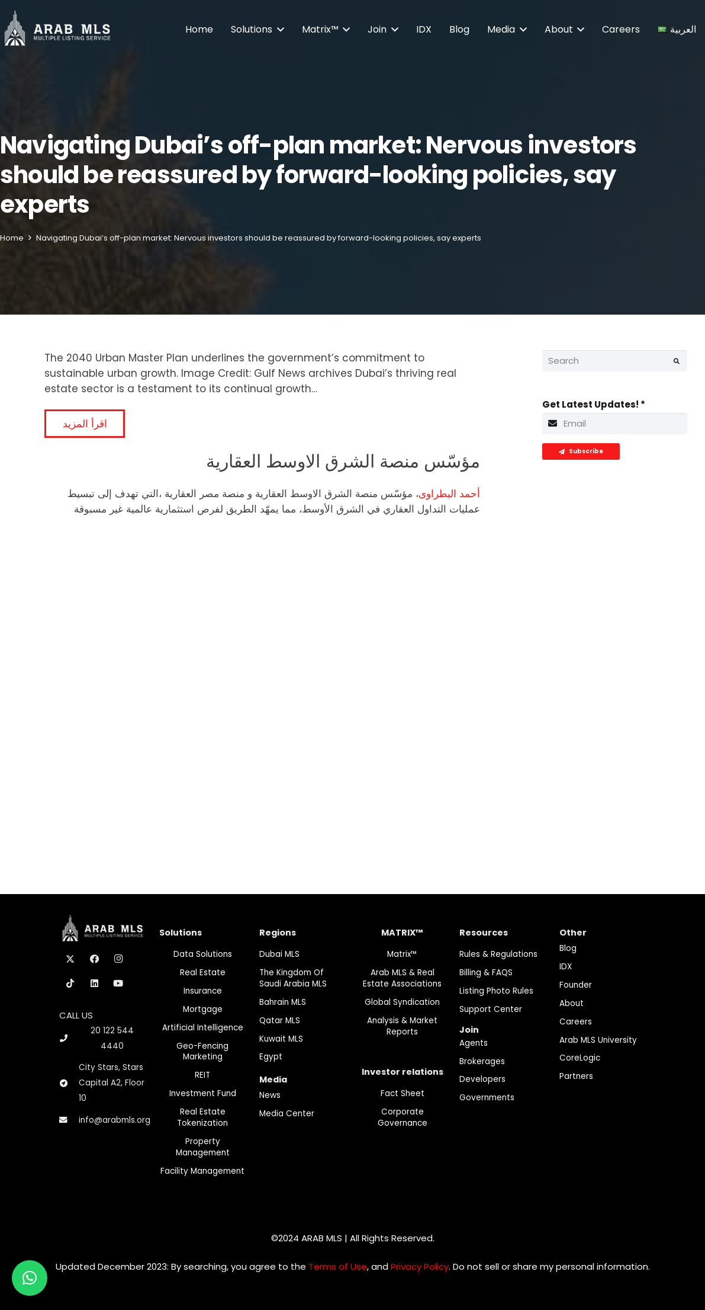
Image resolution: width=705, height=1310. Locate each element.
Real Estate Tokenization (202, 1117)
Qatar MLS (279, 1020)
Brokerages (482, 1061)
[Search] (614, 360)
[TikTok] (70, 983)
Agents (473, 1043)
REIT (202, 1075)
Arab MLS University (598, 1040)
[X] (70, 959)
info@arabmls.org (114, 1120)
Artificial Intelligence (202, 1027)
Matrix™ (402, 954)
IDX (565, 966)
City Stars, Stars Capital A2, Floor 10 (111, 1083)
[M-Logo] (57, 29)
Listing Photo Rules (496, 991)
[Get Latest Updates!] (614, 423)
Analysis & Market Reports (402, 1026)
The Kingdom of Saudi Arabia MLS (293, 978)
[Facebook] (94, 959)
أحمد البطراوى (449, 493)
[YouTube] (118, 983)
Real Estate (203, 972)
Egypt (270, 1056)
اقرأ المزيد (85, 424)
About (571, 1003)
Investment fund (202, 1093)
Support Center (490, 1009)
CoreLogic (579, 1058)
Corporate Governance (402, 1117)
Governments (486, 1097)
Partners (576, 1076)
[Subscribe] (581, 451)
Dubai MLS (279, 954)
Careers (575, 1021)
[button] (278, 29)
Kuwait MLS (281, 1039)
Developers (482, 1079)
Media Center (286, 1113)
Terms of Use (337, 1266)
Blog (568, 948)
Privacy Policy (420, 1266)
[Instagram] (118, 959)
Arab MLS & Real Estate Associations (402, 978)
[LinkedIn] (94, 983)
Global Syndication (402, 1002)
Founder (575, 985)
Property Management (203, 1147)
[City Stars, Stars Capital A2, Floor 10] (69, 1084)
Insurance (203, 991)
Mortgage (203, 1009)
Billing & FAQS (486, 972)
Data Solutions (202, 954)
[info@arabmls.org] (69, 1120)
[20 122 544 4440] (68, 1038)
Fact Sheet (402, 1093)
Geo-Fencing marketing (202, 1051)
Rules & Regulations (498, 954)
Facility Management (202, 1171)
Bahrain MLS (282, 1002)
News (270, 1095)
